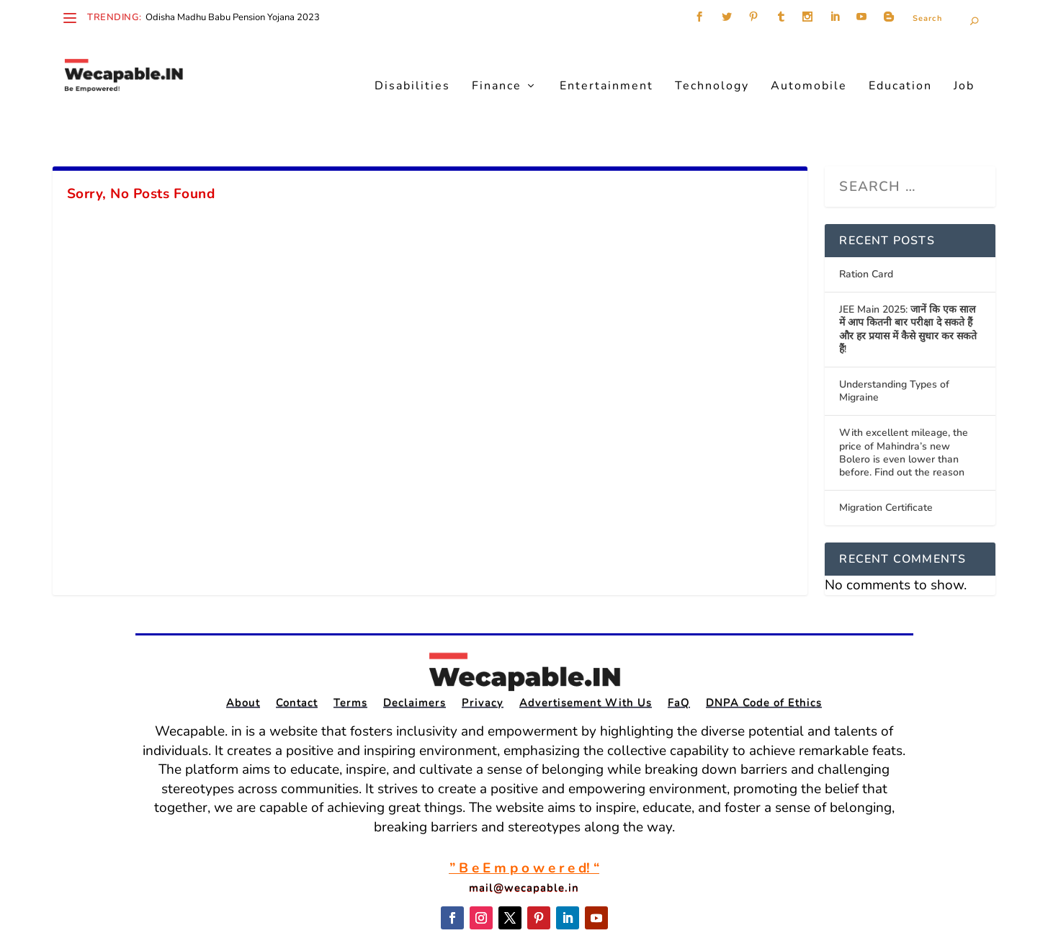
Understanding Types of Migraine (894, 346)
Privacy (482, 659)
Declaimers (414, 659)
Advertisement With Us (585, 659)
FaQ (679, 659)
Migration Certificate (886, 463)
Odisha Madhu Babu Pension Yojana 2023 (232, 17)
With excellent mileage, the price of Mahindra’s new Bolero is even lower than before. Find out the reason (903, 407)
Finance (496, 65)
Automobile (809, 65)
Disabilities (412, 65)
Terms (350, 659)
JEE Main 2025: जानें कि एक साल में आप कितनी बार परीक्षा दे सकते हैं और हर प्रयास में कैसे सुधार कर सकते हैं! (908, 284)
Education (900, 65)
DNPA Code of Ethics (764, 659)
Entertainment (606, 65)
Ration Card (866, 229)
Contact (297, 659)
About (243, 659)
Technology (712, 65)
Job (964, 65)
